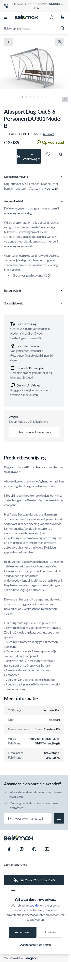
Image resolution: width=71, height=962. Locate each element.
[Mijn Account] (51, 17)
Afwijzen (50, 932)
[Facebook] (9, 849)
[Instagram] (22, 849)
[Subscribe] (59, 818)
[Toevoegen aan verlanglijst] (48, 154)
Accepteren (22, 932)
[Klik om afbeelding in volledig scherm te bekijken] (59, 42)
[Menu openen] (5, 17)
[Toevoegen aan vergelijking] (61, 154)
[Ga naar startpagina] (26, 17)
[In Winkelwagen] (29, 156)
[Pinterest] (34, 849)
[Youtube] (47, 849)
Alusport (48, 134)
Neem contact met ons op (34, 432)
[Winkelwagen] (62, 17)
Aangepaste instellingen (35, 944)
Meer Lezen (51, 188)
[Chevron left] (8, 42)
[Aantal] (9, 154)
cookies (35, 905)
